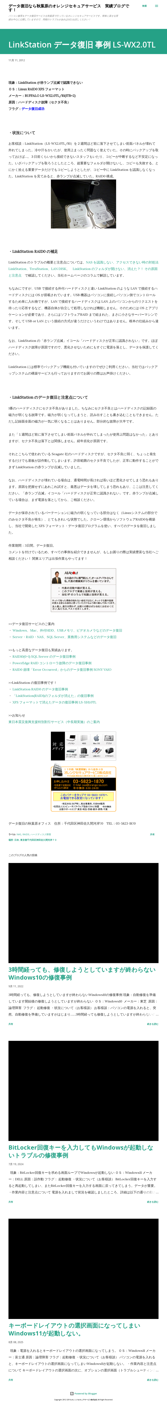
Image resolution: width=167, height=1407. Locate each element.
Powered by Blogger (83, 1393)
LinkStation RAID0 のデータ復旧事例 (40, 689)
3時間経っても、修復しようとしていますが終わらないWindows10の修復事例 (82, 973)
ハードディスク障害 (40, 834)
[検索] (144, 6)
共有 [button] (152, 834)
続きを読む (153, 1023)
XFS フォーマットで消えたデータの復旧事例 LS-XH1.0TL (54, 702)
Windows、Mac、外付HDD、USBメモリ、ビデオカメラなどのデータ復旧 (67, 630)
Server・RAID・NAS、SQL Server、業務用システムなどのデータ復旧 (64, 637)
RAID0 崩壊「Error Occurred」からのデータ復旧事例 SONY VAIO (62, 669)
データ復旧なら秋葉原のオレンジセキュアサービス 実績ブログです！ (68, 7)
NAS (19, 834)
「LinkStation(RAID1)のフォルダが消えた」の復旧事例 (53, 696)
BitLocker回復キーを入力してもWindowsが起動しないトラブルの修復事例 (80, 1151)
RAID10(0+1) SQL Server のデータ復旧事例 (44, 656)
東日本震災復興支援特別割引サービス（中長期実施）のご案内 (54, 722)
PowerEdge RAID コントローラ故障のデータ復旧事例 (52, 663)
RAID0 (26, 834)
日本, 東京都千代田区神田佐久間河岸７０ (35, 839)
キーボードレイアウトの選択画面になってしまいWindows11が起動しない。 (74, 1329)
